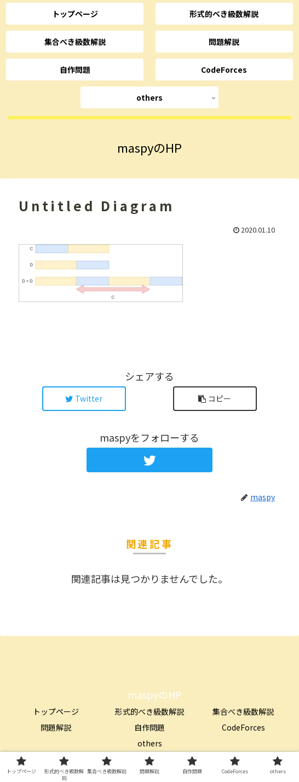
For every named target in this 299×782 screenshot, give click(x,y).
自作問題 (149, 727)
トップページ (56, 711)
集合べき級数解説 (243, 711)
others (149, 743)
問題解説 (56, 727)
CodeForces (243, 727)
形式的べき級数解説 (149, 711)
